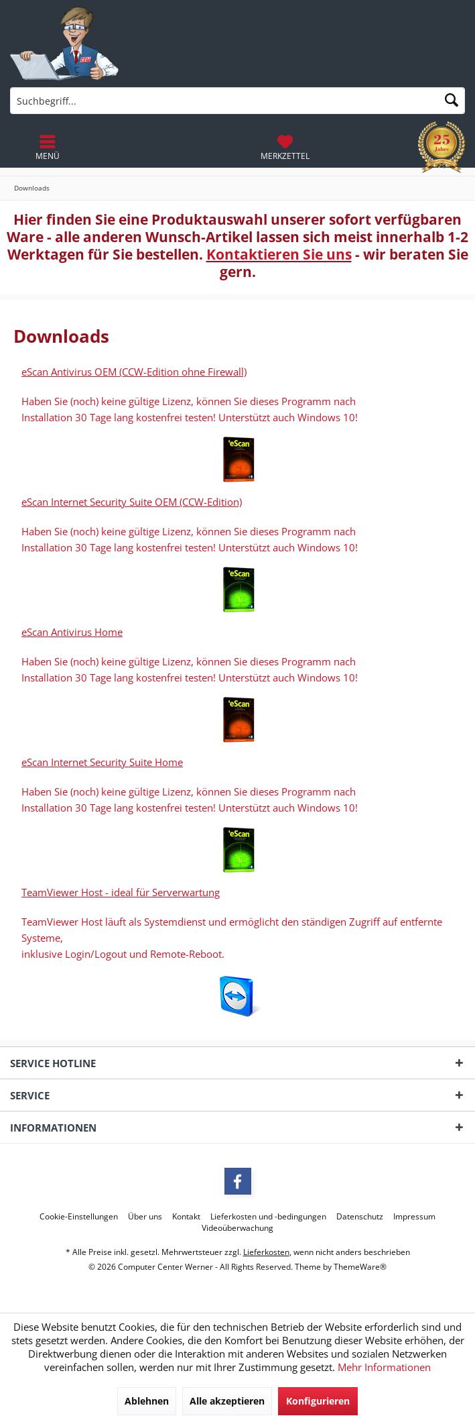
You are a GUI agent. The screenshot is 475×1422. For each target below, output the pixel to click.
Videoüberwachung (237, 1228)
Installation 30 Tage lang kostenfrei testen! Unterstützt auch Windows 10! (189, 547)
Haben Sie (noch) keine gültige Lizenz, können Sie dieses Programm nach (188, 531)
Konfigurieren (318, 1400)
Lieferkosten (266, 1252)
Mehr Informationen (384, 1367)
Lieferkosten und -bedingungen (268, 1216)
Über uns (145, 1216)
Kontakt (186, 1216)
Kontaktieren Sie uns (279, 254)
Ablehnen (147, 1400)
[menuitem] (285, 147)
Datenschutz (359, 1216)
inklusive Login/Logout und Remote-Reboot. (122, 954)
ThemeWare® (360, 1266)
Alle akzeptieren (227, 1400)
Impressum (414, 1216)
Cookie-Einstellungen (79, 1216)
